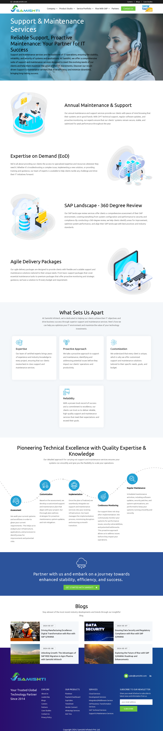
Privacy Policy (46, 717)
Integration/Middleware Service (101, 700)
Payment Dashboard (72, 697)
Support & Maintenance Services (101, 713)
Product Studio (66, 8)
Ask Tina (68, 714)
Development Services (97, 697)
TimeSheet (69, 704)
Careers (130, 2)
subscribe (128, 709)
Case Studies (147, 2)
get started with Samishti (81, 587)
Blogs (138, 2)
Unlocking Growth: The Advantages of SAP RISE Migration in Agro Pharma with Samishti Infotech (58, 656)
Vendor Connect (71, 707)
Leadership (45, 697)
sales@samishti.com (19, 2)
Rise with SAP (101, 8)
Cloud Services (94, 694)
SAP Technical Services (97, 710)
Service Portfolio (84, 8)
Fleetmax (68, 694)
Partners (115, 8)
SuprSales (69, 700)
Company (51, 8)
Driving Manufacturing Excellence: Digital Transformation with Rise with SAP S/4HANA (58, 633)
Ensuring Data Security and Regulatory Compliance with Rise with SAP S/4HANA (132, 633)
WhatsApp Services (72, 711)
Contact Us (128, 8)
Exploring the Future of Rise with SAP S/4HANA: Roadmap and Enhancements (132, 656)
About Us (44, 694)
